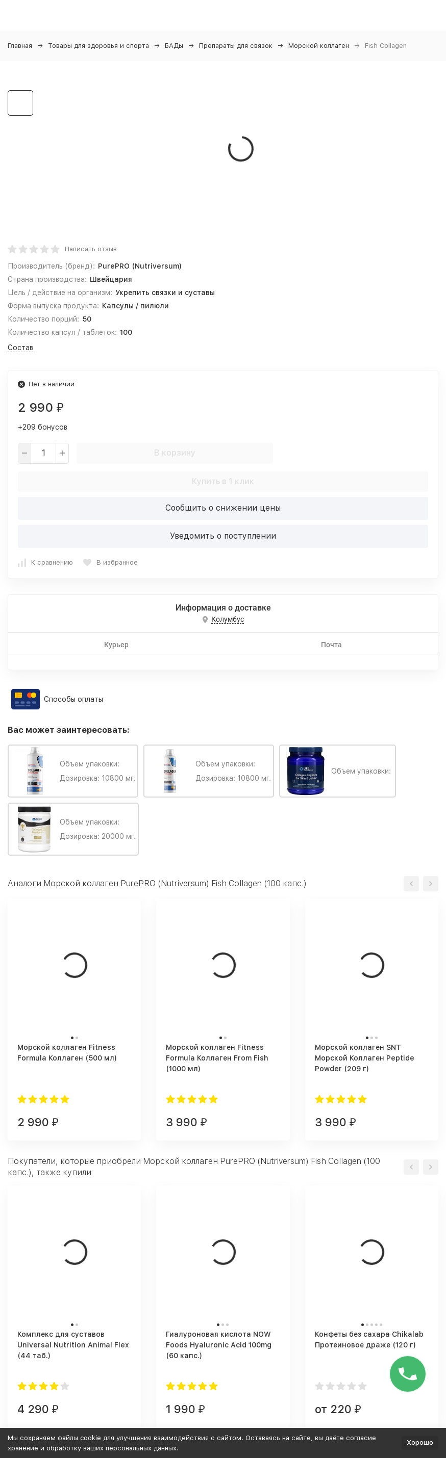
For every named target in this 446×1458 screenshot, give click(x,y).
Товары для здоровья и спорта (98, 45)
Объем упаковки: (337, 771)
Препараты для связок (235, 45)
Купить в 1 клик (223, 481)
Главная (20, 45)
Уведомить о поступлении (223, 536)
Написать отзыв (91, 249)
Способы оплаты (73, 699)
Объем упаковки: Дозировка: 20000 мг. (73, 829)
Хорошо (420, 1442)
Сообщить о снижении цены (223, 508)
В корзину (174, 453)
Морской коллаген (318, 45)
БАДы (174, 45)
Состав (20, 347)
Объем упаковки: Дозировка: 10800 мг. (73, 771)
